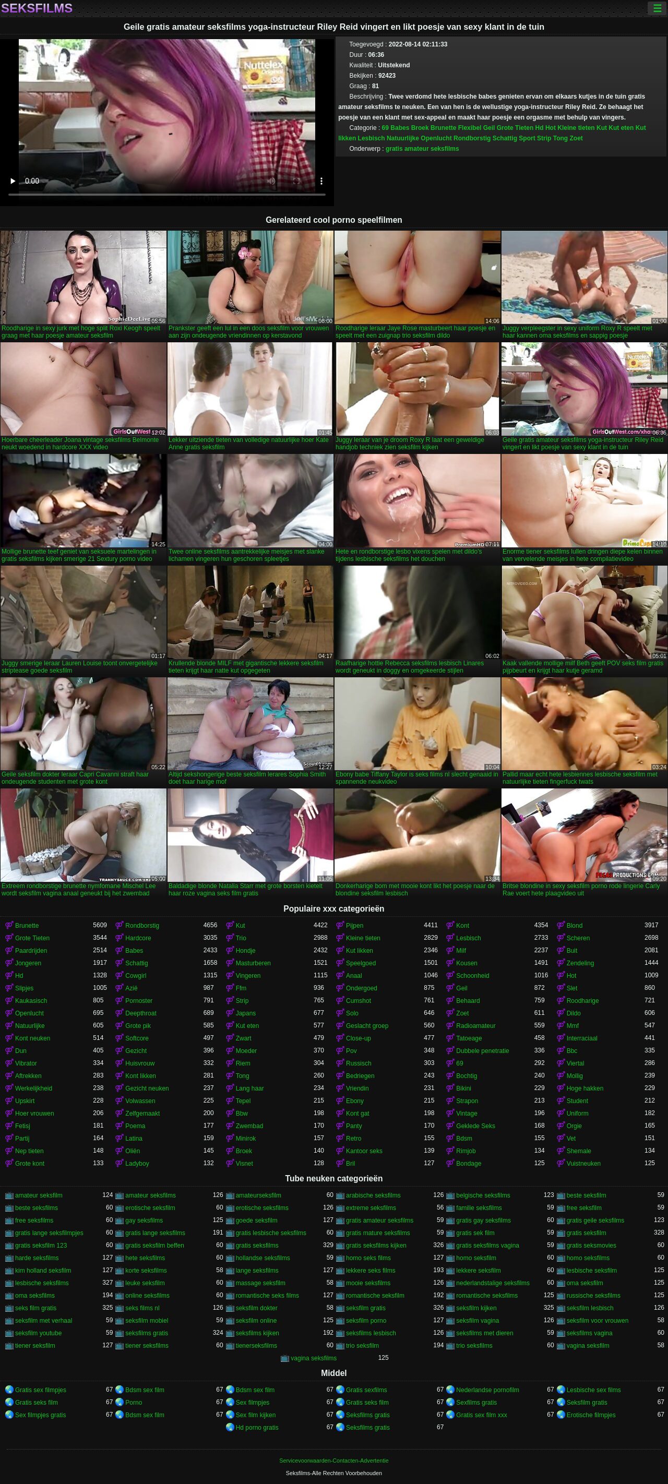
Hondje (246, 950)
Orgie (574, 1126)
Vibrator (26, 1063)
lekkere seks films (371, 1270)
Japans (246, 1013)
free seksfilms (34, 1220)
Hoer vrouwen (34, 1113)
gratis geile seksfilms (596, 1220)
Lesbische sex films (594, 1390)
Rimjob (465, 1151)
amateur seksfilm (39, 1195)
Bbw (242, 1113)
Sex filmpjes (253, 1402)
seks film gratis (35, 1308)
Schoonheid (472, 975)
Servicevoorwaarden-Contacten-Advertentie (333, 1460)
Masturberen (253, 963)
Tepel (243, 1101)
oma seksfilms (35, 1295)
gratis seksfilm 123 (41, 1245)
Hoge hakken (585, 1088)
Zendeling (580, 963)
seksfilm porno (366, 1320)
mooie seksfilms (368, 1283)
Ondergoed (361, 988)
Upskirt (24, 1101)
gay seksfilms (144, 1220)
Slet (572, 988)
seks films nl (142, 1308)
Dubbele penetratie (482, 1051)
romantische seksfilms (487, 1295)
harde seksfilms (36, 1258)
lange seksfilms (257, 1270)
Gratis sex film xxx (481, 1415)
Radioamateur (475, 1026)
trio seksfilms (474, 1345)
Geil (489, 127)
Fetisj (22, 1126)
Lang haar (250, 1088)
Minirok (246, 1138)
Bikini (463, 1088)
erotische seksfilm (150, 1208)
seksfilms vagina (590, 1333)
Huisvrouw (139, 1063)
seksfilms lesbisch (371, 1333)
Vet (571, 1138)
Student (577, 1101)
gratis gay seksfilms (483, 1220)
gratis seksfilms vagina (487, 1245)
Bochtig (466, 1076)
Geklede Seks (475, 1126)
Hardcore (138, 938)
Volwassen (140, 1101)
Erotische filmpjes (591, 1415)
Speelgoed (361, 963)
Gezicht (136, 1051)
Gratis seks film (36, 1402)
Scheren (578, 938)
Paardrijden (31, 950)
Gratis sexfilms (366, 1390)
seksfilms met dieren (484, 1333)
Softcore (137, 1038)
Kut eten (621, 127)
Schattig (505, 138)
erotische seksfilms (262, 1208)
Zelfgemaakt (142, 1113)
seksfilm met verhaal (43, 1320)
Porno (133, 1402)
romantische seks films (267, 1295)
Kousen (467, 963)
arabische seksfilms (373, 1195)
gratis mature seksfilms (378, 1233)
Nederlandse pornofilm (487, 1390)
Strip (544, 138)
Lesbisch (371, 138)
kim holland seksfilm (43, 1270)
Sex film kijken (256, 1415)
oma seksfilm (585, 1283)
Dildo (574, 1013)
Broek (420, 127)
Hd (539, 127)
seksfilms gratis (146, 1333)
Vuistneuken (584, 1163)
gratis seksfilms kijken (376, 1245)
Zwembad (250, 1126)
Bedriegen (360, 1076)
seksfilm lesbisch (590, 1308)
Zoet (576, 138)
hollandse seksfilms (263, 1258)
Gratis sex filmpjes (40, 1390)
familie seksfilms (479, 1208)
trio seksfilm (362, 1345)
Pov (351, 1051)
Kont (462, 925)
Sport (527, 138)
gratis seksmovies (591, 1245)
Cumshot (358, 1000)
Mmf (573, 1026)
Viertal (575, 1063)
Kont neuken (32, 1038)
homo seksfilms (588, 1258)
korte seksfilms (145, 1270)
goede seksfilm (257, 1220)
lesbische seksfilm (592, 1270)
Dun (21, 1051)
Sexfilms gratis (476, 1402)
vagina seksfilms (314, 1358)
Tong (560, 138)
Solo (352, 1013)
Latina (133, 1138)
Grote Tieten (515, 127)
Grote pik (138, 1026)
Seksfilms (37, 8)
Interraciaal (582, 1038)
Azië (131, 988)
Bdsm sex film (144, 1390)
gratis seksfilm (586, 1233)
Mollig (575, 1076)
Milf (461, 950)
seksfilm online (256, 1320)
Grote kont (29, 1163)
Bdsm (464, 1138)
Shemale (579, 1151)
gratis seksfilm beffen (154, 1245)
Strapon (467, 1101)
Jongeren (28, 963)
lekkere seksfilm (478, 1270)
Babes (399, 127)
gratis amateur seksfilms (422, 148)
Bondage (468, 1163)
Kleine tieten (575, 127)
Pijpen (354, 925)
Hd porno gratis (257, 1427)
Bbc (572, 1051)
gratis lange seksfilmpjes (49, 1233)
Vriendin (357, 1088)
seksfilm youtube (38, 1333)
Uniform (578, 1113)
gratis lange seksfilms (155, 1233)
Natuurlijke (403, 138)
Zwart (244, 1038)
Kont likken (140, 1076)
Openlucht (436, 138)
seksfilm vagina (477, 1320)
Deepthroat (140, 1013)
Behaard (468, 1000)
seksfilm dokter (257, 1308)
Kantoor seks (364, 1151)
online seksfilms (147, 1295)
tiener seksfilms (147, 1345)
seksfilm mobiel (146, 1320)
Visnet (244, 1163)
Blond (575, 925)
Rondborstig (472, 138)
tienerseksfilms (256, 1345)
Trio (241, 938)
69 (385, 127)
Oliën (132, 1151)
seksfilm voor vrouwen (598, 1320)
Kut (602, 127)
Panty (354, 1126)
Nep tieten (29, 1151)
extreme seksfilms (371, 1208)
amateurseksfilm (258, 1195)
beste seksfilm (586, 1195)
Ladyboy (137, 1163)
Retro (353, 1138)
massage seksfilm (260, 1283)
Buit (572, 950)
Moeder (246, 1051)
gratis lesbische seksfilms (271, 1233)
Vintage (466, 1113)
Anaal (354, 975)
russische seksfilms (594, 1295)
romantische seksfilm (375, 1295)
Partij (22, 1138)
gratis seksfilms (257, 1245)
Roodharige (583, 1000)
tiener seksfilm (35, 1345)
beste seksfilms (36, 1208)
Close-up (358, 1038)
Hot (550, 127)
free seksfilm (584, 1208)
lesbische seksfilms (42, 1283)
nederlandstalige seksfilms (493, 1283)
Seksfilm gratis (587, 1402)
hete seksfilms (145, 1258)
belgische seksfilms (483, 1195)
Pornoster (138, 1000)
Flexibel (470, 127)
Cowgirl (135, 975)
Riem (243, 1063)
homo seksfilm (476, 1258)
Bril (350, 1163)
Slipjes (24, 988)
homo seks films (368, 1258)
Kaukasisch (31, 1000)
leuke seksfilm (144, 1283)
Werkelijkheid (33, 1088)
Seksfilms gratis (368, 1415)
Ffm (241, 988)
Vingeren (248, 975)
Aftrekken (28, 1076)
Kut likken (359, 950)
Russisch (359, 1063)
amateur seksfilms (150, 1195)
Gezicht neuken (147, 1088)
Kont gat (357, 1113)
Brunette (443, 127)
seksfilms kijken (257, 1333)
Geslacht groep (367, 1026)
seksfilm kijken (476, 1308)
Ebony (355, 1101)
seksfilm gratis (366, 1308)
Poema (135, 1126)
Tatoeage (469, 1038)
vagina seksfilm (588, 1345)
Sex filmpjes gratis (40, 1415)
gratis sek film (475, 1233)
